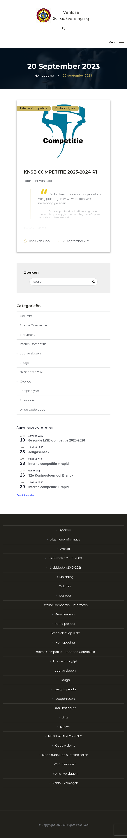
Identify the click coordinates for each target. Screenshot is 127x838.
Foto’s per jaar (65, 624)
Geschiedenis (65, 614)
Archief (65, 549)
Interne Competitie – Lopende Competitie (65, 652)
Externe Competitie (33, 108)
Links (65, 717)
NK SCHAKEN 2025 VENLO (65, 736)
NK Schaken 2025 (32, 372)
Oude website (65, 745)
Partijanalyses (65, 108)
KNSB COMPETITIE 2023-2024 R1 (60, 172)
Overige (25, 381)
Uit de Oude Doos (32, 410)
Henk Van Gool (39, 241)
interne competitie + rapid (48, 464)
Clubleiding (65, 577)
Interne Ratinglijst (65, 661)
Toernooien (28, 400)
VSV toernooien (65, 764)
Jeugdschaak (38, 452)
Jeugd (24, 363)
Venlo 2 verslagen (65, 783)
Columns (26, 316)
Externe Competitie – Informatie (65, 605)
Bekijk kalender (25, 495)
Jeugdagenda (65, 689)
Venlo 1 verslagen (65, 774)
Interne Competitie (33, 344)
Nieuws (65, 727)
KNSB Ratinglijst (65, 708)
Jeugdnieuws (65, 699)
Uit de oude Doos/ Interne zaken (65, 755)
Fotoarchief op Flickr (65, 633)
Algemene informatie (65, 539)
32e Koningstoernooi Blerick (50, 475)
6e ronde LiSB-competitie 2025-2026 (56, 440)
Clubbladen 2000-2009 (65, 558)
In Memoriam (29, 335)
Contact (65, 596)
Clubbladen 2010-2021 (65, 567)
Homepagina (44, 75)
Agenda (65, 530)
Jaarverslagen (30, 353)
